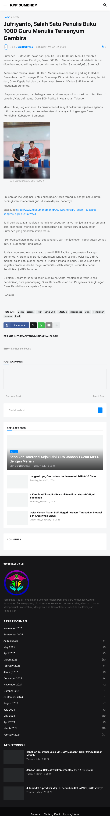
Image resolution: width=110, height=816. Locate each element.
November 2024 (55, 684)
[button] (5, 5)
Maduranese (76, 311)
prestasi (8, 316)
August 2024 (55, 703)
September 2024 (55, 697)
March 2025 (55, 659)
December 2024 (55, 678)
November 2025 (55, 628)
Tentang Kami (52, 814)
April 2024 (55, 722)
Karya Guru (49, 311)
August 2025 (55, 641)
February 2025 (55, 666)
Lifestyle (62, 311)
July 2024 (55, 709)
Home (6, 17)
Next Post (99, 396)
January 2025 (55, 672)
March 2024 (55, 728)
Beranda (36, 814)
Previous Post (13, 396)
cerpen (30, 311)
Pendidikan (98, 311)
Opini (87, 311)
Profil (17, 316)
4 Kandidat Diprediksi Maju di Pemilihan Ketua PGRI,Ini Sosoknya (62, 496)
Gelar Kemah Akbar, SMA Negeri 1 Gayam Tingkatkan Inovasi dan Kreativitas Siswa (66, 514)
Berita (16, 17)
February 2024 (55, 734)
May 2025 (55, 647)
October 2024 (55, 691)
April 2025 (55, 653)
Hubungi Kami (71, 814)
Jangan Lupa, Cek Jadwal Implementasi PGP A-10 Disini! (63, 476)
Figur (39, 311)
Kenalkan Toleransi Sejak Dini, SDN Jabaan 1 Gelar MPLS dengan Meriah (64, 753)
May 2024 (55, 716)
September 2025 (55, 634)
